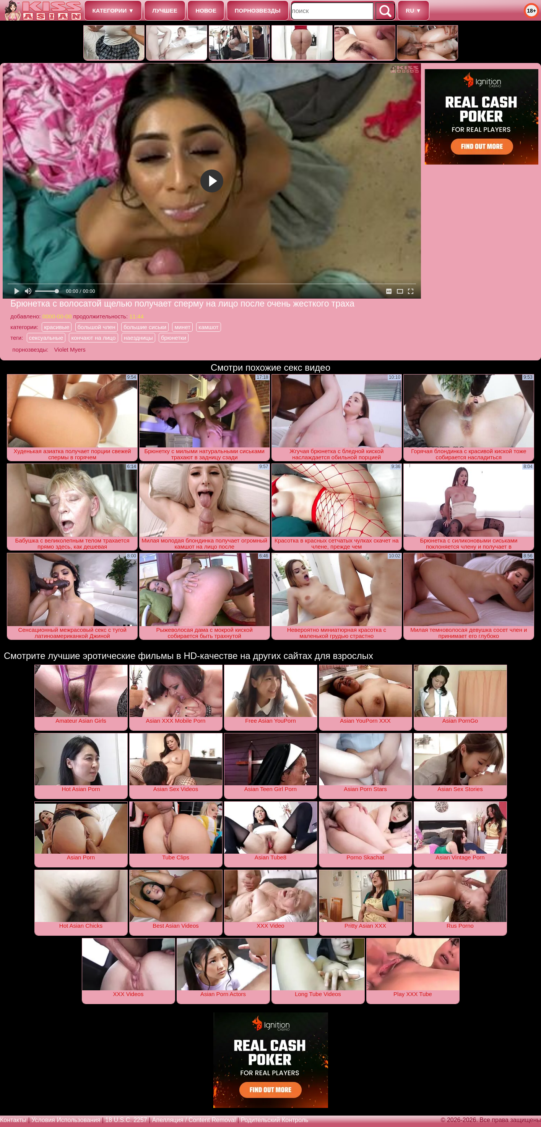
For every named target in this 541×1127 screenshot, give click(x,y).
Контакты (13, 1120)
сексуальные (46, 337)
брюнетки (173, 337)
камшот (208, 327)
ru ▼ (413, 10)
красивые (56, 327)
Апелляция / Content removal (194, 1120)
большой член (96, 327)
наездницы (138, 337)
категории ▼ (113, 10)
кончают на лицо (93, 337)
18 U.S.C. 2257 (126, 1120)
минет (182, 327)
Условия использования (65, 1120)
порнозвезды (258, 10)
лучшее (164, 10)
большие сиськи (144, 327)
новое (205, 10)
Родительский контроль (275, 1120)
